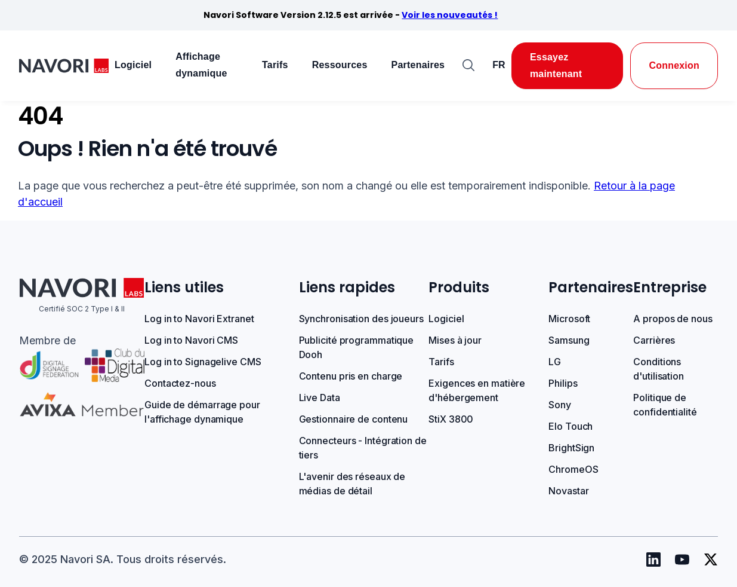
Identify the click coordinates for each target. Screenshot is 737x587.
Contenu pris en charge (351, 376)
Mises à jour (455, 340)
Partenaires (418, 65)
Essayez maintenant (556, 65)
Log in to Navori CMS (191, 340)
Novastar (568, 491)
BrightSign (571, 448)
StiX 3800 (450, 419)
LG (554, 362)
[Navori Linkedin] (653, 559)
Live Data (319, 397)
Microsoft (569, 319)
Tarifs (275, 65)
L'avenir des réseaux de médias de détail (352, 483)
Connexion (674, 65)
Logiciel (133, 65)
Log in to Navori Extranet (199, 319)
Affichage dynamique (201, 64)
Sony (559, 405)
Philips (562, 383)
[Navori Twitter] (711, 559)
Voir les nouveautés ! (450, 15)
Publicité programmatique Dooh (356, 347)
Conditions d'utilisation (658, 369)
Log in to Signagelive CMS (202, 362)
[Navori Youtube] (682, 559)
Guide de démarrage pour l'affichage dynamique (202, 412)
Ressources (340, 65)
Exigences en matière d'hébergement (476, 390)
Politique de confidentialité (665, 405)
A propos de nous (672, 319)
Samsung (568, 340)
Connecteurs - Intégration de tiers (363, 448)
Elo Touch (570, 426)
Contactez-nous (180, 383)
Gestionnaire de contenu (353, 419)
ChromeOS (573, 469)
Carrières (654, 340)
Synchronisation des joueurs (361, 319)
